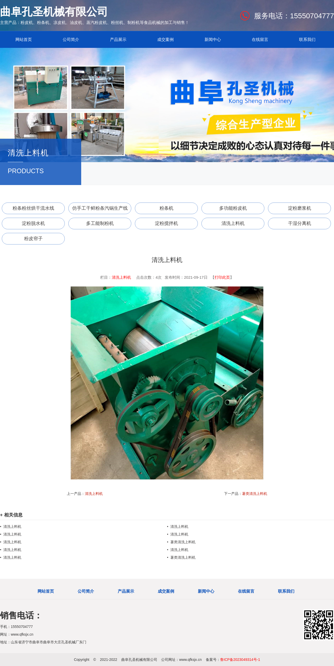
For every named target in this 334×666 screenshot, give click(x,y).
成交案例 (165, 39)
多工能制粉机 (100, 223)
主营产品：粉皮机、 (18, 22)
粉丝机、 (119, 22)
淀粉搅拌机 (166, 223)
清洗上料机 (233, 223)
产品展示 (118, 39)
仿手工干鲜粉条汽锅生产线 (100, 208)
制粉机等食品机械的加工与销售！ (158, 22)
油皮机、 (78, 22)
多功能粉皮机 (233, 208)
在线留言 (260, 39)
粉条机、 (45, 22)
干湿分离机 (299, 223)
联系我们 (307, 39)
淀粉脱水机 (33, 223)
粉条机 (166, 208)
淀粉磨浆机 (299, 208)
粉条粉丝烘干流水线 (33, 208)
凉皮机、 (61, 22)
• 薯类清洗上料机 (181, 542)
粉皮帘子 (33, 238)
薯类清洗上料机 (254, 494)
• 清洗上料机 (10, 526)
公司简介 (71, 39)
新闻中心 (213, 39)
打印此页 (222, 277)
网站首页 (23, 39)
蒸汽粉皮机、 (98, 22)
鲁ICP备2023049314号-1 (240, 660)
